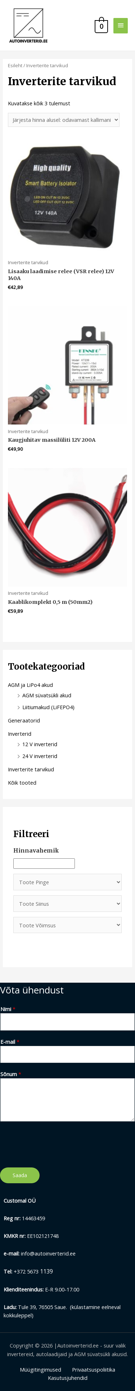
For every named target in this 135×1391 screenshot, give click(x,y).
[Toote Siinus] (67, 903)
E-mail (9, 1041)
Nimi (7, 1009)
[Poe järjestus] (64, 120)
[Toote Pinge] (67, 882)
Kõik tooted (22, 782)
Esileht (15, 65)
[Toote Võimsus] (67, 925)
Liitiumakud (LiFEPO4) (48, 707)
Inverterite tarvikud (31, 769)
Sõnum (10, 1074)
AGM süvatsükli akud (46, 695)
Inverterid (19, 733)
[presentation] (54, 1143)
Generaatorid (24, 720)
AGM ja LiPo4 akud (30, 684)
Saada (20, 1175)
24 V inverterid (39, 755)
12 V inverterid (39, 744)
